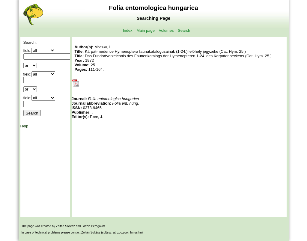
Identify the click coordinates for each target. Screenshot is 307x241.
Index (128, 30)
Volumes (166, 30)
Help (24, 126)
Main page (145, 30)
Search (184, 30)
